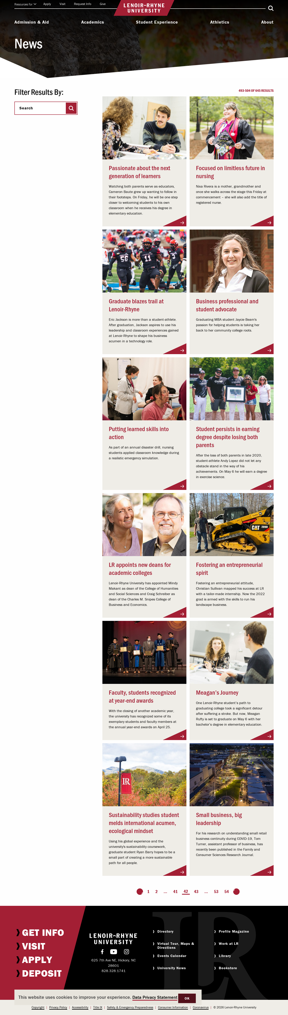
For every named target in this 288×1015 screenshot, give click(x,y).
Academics (92, 22)
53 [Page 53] (216, 891)
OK (187, 998)
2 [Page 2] (156, 891)
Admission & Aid (31, 22)
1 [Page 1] (148, 891)
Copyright (38, 1007)
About (267, 22)
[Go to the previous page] (140, 891)
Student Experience (157, 22)
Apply (47, 4)
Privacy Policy (58, 1007)
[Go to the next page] (236, 891)
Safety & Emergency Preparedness (130, 1007)
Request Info (82, 4)
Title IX (97, 1007)
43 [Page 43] (196, 891)
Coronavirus (201, 1007)
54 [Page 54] (226, 891)
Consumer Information (173, 1007)
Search (26, 108)
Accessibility (80, 1007)
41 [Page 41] (175, 891)
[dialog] (108, 997)
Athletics (219, 22)
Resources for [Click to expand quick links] (25, 4)
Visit (62, 4)
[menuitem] (31, 22)
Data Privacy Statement (154, 997)
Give (103, 4)
